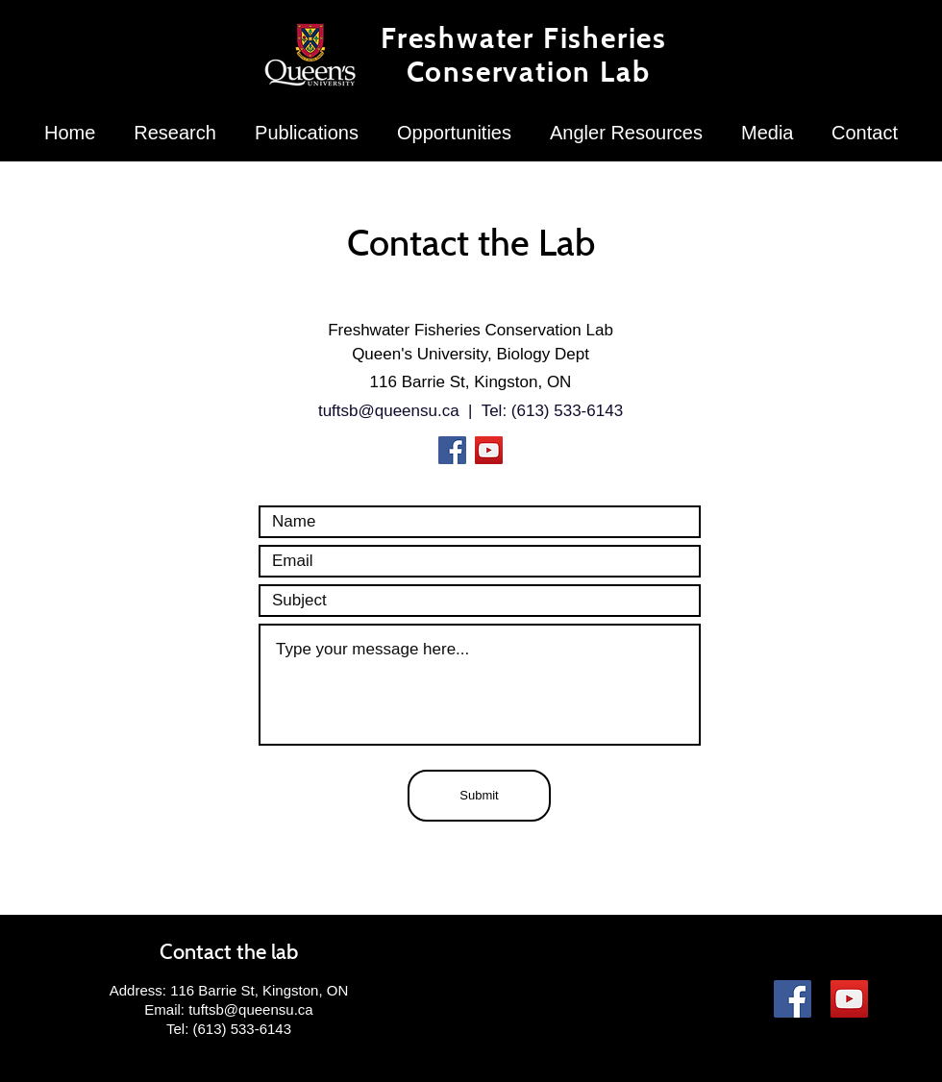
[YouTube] (489, 450)
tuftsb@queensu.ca (388, 411)
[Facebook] (452, 450)
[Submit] (479, 796)
